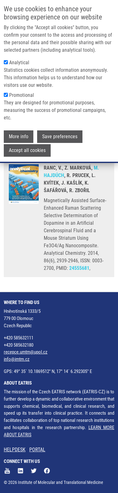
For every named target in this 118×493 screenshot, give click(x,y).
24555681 (79, 268)
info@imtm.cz (17, 359)
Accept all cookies (27, 149)
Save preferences (59, 135)
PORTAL (37, 450)
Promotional (21, 94)
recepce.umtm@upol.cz (26, 352)
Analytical (19, 61)
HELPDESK (14, 450)
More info (18, 135)
